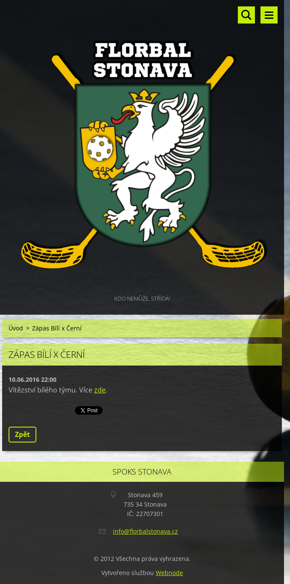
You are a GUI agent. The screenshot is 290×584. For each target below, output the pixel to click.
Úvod (16, 328)
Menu (269, 15)
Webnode (169, 573)
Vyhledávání (246, 15)
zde (100, 390)
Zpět (22, 434)
